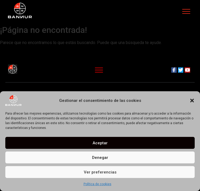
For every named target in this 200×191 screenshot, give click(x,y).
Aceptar (100, 143)
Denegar (100, 157)
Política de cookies (97, 184)
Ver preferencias (100, 172)
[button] (192, 100)
